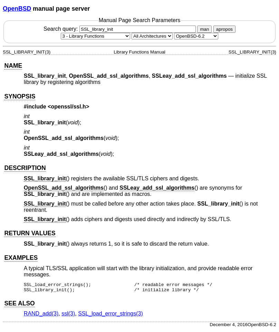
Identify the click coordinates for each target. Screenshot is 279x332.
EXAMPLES (21, 257)
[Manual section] (95, 36)
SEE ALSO (19, 305)
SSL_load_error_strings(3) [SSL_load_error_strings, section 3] (110, 316)
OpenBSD (17, 8)
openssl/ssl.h (68, 107)
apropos (224, 29)
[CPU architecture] (152, 36)
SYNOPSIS (19, 96)
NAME (13, 65)
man (204, 29)
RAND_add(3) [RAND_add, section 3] (41, 316)
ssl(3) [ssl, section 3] (68, 316)
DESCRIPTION (25, 167)
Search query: (121, 29)
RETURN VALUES (29, 233)
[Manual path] (196, 36)
